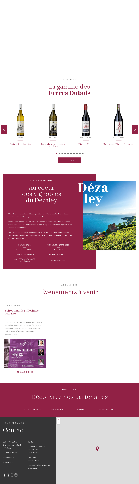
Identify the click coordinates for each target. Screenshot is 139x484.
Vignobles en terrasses (58, 245)
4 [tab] (65, 153)
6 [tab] (71, 153)
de (130, 4)
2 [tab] (59, 153)
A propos (10, 4)
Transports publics (107, 409)
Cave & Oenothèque (25, 254)
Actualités (39, 4)
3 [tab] (62, 153)
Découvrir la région (32, 409)
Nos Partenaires (59, 409)
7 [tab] (74, 153)
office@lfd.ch (8, 462)
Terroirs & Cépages (25, 250)
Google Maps (8, 457)
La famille (82, 409)
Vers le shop (69, 160)
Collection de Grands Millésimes (24, 260)
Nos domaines (58, 250)
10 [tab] (83, 153)
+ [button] (58, 419)
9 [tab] (80, 153)
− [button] (58, 422)
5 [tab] (68, 153)
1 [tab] (56, 153)
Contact (53, 4)
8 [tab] (77, 153)
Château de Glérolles (58, 254)
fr (126, 4)
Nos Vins (24, 4)
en (134, 4)
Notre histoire (25, 245)
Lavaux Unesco (58, 260)
